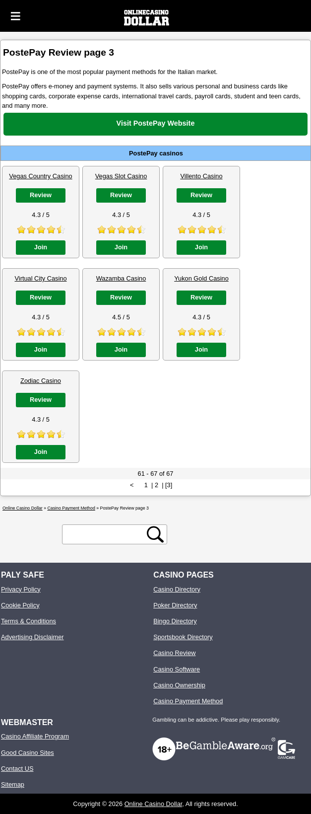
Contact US (17, 768)
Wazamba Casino (121, 278)
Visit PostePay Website (156, 123)
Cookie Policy (20, 605)
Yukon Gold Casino (201, 278)
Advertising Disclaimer (32, 637)
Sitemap (12, 784)
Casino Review (174, 653)
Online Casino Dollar (153, 804)
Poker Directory (175, 605)
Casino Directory (176, 589)
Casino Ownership (179, 685)
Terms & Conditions (28, 621)
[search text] (106, 534)
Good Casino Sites (27, 752)
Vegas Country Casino (40, 176)
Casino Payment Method (188, 701)
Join (40, 247)
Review (41, 195)
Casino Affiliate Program (35, 736)
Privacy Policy (21, 589)
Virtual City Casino (40, 278)
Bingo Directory (174, 621)
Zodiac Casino (40, 380)
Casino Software (176, 669)
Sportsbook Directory (182, 637)
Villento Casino (201, 176)
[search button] (155, 534)
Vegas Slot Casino (121, 176)
